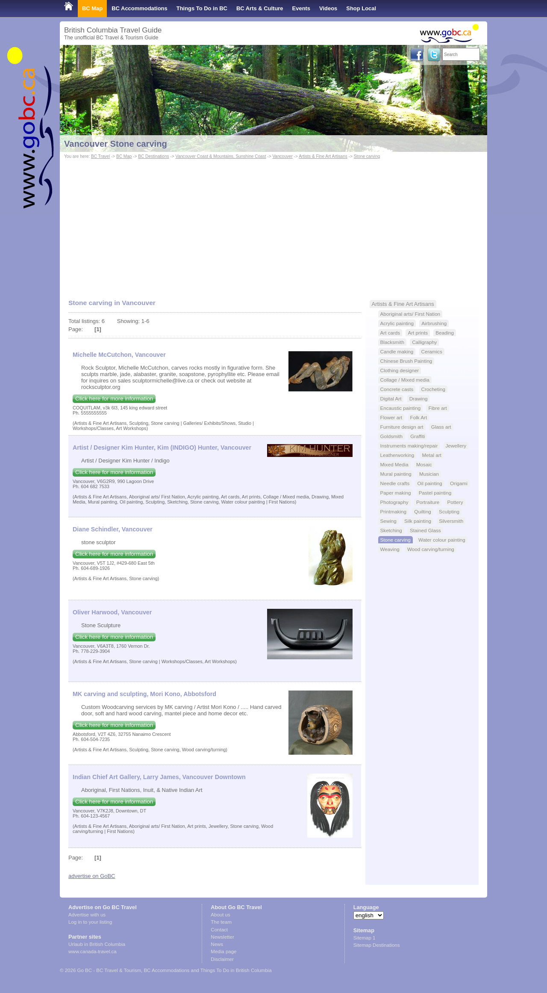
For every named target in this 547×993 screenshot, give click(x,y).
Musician (429, 474)
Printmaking (393, 511)
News (217, 944)
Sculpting (449, 511)
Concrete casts (397, 389)
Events (301, 8)
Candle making (397, 351)
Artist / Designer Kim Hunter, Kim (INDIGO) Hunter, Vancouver (162, 447)
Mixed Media (394, 464)
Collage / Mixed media (404, 379)
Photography (394, 502)
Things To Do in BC (201, 8)
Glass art (441, 427)
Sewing (388, 521)
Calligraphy (424, 342)
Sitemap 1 (364, 937)
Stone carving (367, 156)
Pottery (455, 502)
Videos (328, 8)
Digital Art (391, 398)
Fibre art (437, 408)
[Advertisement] (273, 225)
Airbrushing (434, 323)
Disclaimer (222, 959)
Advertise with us (87, 914)
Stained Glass (425, 530)
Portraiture (427, 502)
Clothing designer (399, 370)
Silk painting (417, 521)
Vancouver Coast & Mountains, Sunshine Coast (220, 156)
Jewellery (456, 445)
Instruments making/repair (409, 445)
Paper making (395, 492)
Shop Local (361, 8)
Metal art (431, 455)
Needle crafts (395, 483)
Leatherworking (397, 455)
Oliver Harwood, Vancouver (112, 612)
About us (220, 914)
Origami (459, 483)
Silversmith (451, 521)
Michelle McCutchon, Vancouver (119, 354)
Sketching (391, 530)
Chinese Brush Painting (406, 361)
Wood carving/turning (430, 549)
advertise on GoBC (91, 876)
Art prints (418, 332)
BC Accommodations (140, 8)
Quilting (422, 511)
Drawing (418, 398)
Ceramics (431, 351)
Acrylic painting (397, 323)
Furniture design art (401, 427)
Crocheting (433, 389)
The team (221, 922)
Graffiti (417, 436)
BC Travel (100, 156)
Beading (444, 332)
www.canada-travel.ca (92, 951)
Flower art (391, 417)
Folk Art (418, 417)
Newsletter (222, 937)
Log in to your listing (90, 922)
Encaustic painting (400, 408)
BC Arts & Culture (259, 8)
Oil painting (429, 483)
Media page (223, 951)
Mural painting (396, 474)
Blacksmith (392, 342)
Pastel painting (435, 492)
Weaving (390, 549)
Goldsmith (391, 436)
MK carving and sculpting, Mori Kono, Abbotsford (144, 694)
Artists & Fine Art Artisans (323, 156)
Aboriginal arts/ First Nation (410, 314)
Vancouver (282, 156)
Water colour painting (441, 539)
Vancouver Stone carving (115, 143)
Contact (219, 929)
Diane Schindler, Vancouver (113, 529)
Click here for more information (114, 398)
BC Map (92, 8)
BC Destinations (153, 156)
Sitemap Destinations (376, 945)
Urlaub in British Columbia (96, 944)
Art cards (390, 332)
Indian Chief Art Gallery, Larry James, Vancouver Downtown (159, 777)
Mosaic (424, 464)
